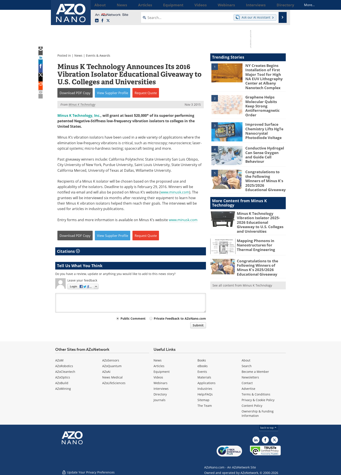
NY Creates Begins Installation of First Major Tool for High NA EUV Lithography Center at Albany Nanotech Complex (265, 75)
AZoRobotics (64, 366)
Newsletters (250, 377)
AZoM (59, 360)
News (78, 55)
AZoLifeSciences (113, 383)
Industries (204, 389)
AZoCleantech (65, 372)
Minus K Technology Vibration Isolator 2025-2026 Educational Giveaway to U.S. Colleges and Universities (260, 210)
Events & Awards (98, 55)
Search (247, 366)
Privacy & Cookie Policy (258, 400)
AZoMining (63, 389)
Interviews (161, 389)
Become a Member (255, 372)
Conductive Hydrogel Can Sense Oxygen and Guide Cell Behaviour (263, 146)
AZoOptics (62, 377)
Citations (68, 251)
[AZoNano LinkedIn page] (97, 20)
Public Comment (132, 318)
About (246, 360)
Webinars (160, 383)
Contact (247, 383)
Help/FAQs (205, 394)
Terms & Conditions (256, 394)
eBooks (202, 366)
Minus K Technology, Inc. (78, 115)
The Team (204, 406)
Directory (160, 394)
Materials (204, 377)
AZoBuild (61, 383)
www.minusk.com (174, 192)
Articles (159, 366)
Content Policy (252, 406)
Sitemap (203, 400)
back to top (268, 427)
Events (202, 372)
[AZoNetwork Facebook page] (102, 20)
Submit (198, 325)
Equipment (162, 372)
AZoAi (106, 372)
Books (201, 360)
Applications (206, 383)
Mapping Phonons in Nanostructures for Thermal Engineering (260, 229)
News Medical (112, 377)
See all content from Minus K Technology (242, 267)
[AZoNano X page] (108, 20)
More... (280, 5)
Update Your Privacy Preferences (88, 469)
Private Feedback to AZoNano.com (180, 318)
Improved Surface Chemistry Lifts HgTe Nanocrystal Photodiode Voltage (265, 124)
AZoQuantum (112, 366)
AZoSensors (110, 360)
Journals (159, 400)
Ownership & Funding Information (258, 413)
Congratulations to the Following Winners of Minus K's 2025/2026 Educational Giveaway (264, 172)
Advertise (248, 389)
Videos (158, 377)
